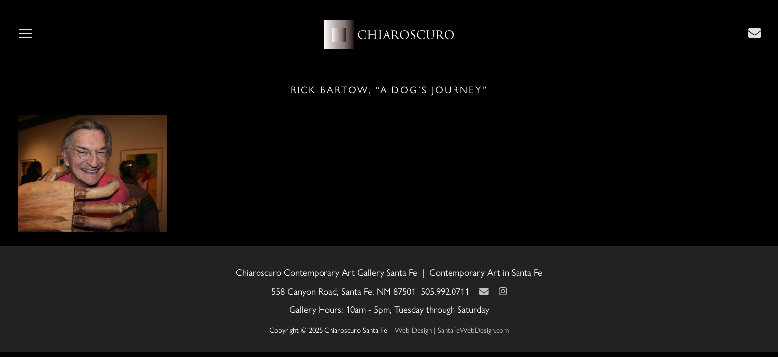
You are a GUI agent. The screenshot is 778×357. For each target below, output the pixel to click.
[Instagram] (503, 291)
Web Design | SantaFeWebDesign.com (452, 330)
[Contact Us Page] (754, 33)
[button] (25, 35)
